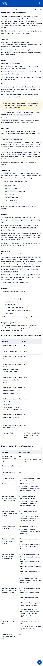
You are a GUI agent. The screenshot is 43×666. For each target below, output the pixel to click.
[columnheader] (12, 341)
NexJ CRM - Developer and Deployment (10, 9)
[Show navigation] (39, 662)
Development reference (26, 9)
